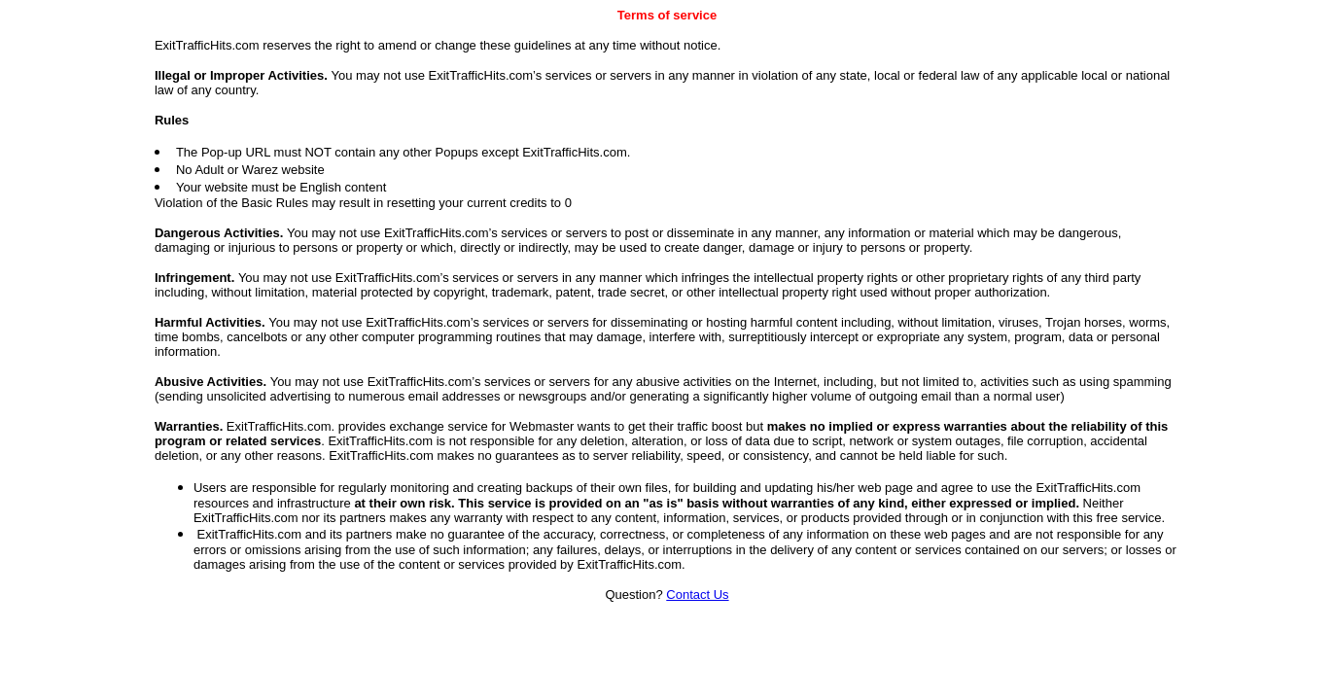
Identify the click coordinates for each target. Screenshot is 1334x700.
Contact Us (697, 594)
